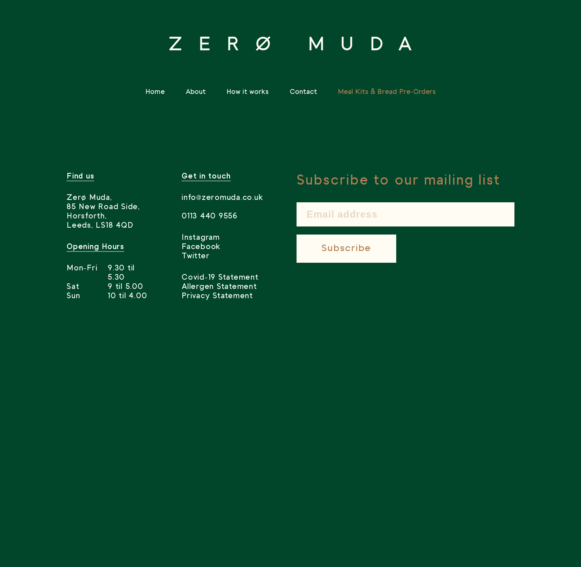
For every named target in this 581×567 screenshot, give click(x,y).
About (196, 92)
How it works (247, 92)
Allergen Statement (219, 287)
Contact (303, 92)
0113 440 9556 (210, 216)
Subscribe (346, 248)
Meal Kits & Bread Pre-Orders (387, 92)
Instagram (201, 238)
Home (155, 92)
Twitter (195, 256)
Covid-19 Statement (220, 278)
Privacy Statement (217, 296)
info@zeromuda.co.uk (222, 198)
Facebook (201, 247)
